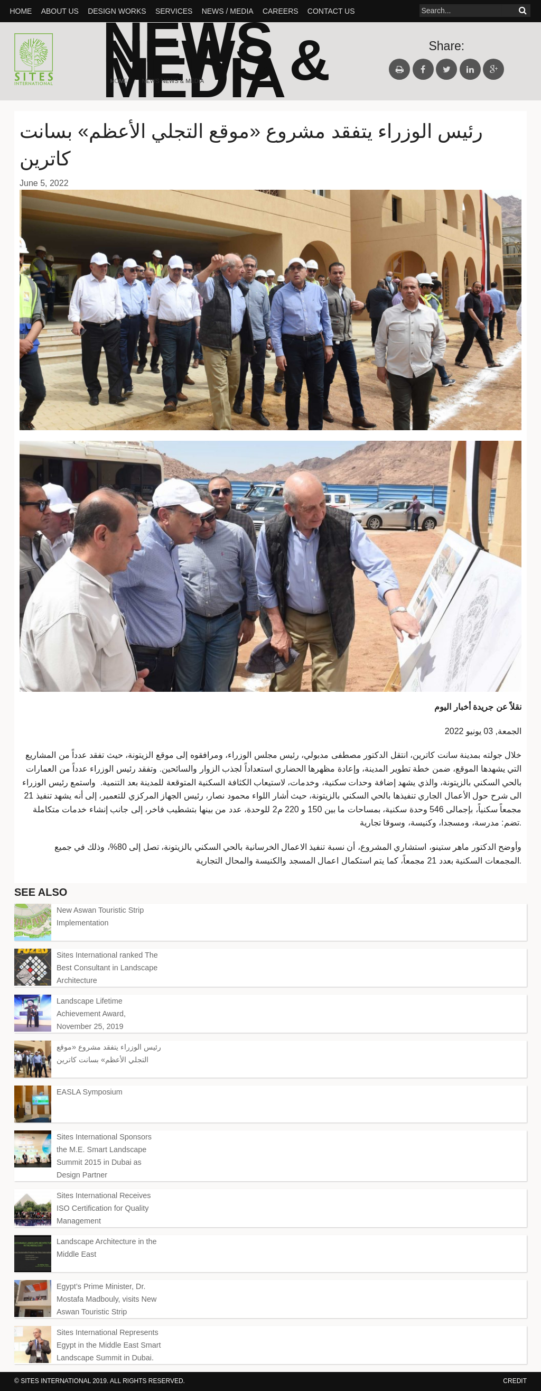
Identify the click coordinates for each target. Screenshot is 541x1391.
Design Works (117, 11)
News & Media (216, 69)
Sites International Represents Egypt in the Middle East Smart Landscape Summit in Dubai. (109, 1345)
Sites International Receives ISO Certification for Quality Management (104, 1208)
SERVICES (174, 11)
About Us (60, 11)
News (151, 81)
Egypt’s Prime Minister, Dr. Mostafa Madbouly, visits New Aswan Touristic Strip (106, 1299)
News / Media (228, 11)
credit (515, 1381)
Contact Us (331, 11)
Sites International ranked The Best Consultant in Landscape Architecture (107, 968)
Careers (281, 11)
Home (21, 11)
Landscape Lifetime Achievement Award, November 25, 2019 (91, 1014)
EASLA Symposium (90, 1092)
